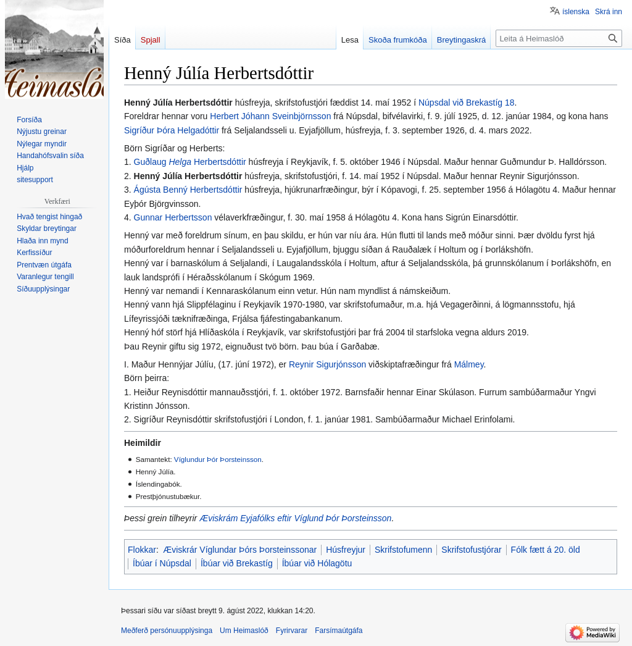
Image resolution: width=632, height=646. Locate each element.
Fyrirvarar (291, 630)
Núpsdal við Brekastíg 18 (466, 102)
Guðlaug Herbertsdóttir (190, 162)
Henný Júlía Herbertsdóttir (188, 176)
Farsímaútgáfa (338, 630)
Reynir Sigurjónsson (327, 364)
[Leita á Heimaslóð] (559, 38)
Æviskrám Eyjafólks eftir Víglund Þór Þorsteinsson (295, 518)
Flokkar (142, 550)
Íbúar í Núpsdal (162, 563)
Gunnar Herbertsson (173, 217)
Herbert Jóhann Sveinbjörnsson (270, 116)
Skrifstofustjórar (471, 550)
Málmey (469, 364)
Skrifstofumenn (403, 550)
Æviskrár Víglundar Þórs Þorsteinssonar (240, 550)
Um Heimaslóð (244, 630)
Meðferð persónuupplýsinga (166, 630)
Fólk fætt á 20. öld (545, 550)
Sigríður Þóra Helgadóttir (171, 130)
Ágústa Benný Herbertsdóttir (188, 190)
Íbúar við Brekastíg (237, 563)
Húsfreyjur (345, 550)
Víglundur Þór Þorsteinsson (218, 459)
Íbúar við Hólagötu (317, 563)
